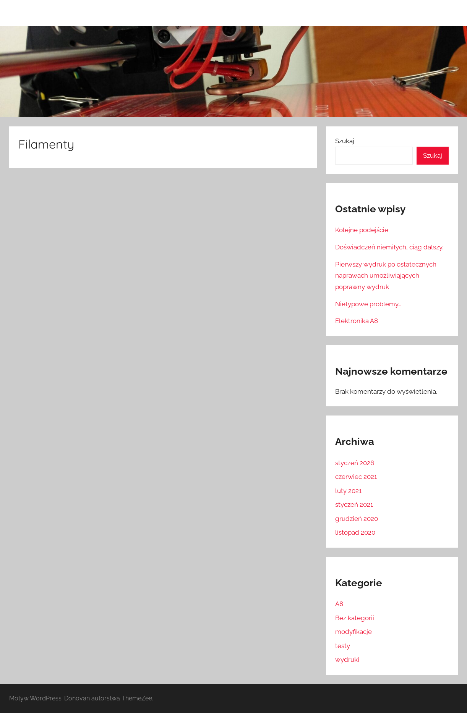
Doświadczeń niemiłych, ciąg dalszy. (389, 247)
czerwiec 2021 (356, 476)
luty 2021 (348, 491)
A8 (339, 604)
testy (342, 646)
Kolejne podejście (361, 230)
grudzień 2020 (356, 518)
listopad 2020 (355, 532)
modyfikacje (353, 631)
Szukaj (344, 141)
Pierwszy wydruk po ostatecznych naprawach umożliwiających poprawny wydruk (385, 275)
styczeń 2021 (354, 504)
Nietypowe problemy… (368, 304)
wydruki (347, 659)
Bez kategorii (354, 618)
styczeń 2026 (354, 463)
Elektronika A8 (356, 321)
